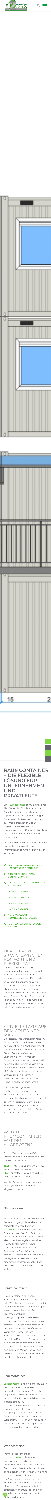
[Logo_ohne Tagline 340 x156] (21, 5)
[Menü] (43, 5)
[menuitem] (43, 5)
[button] (5, 1495)
